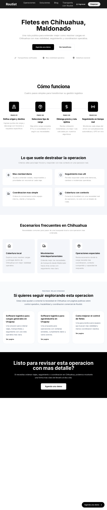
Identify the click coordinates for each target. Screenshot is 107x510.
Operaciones (29, 2)
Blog (56, 2)
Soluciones (44, 2)
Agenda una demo (43, 47)
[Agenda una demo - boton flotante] (93, 504)
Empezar (94, 4)
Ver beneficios (65, 47)
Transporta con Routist (67, 4)
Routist (11, 4)
